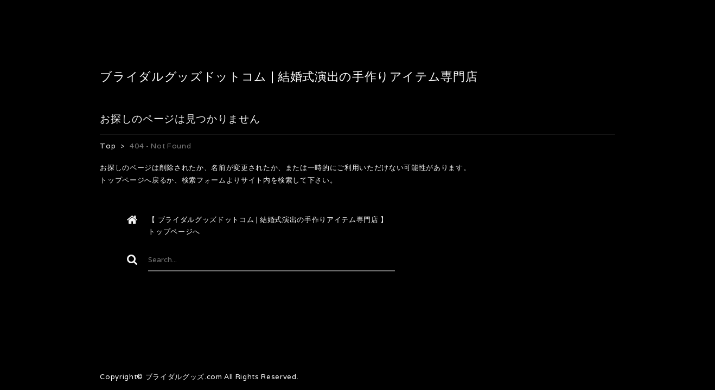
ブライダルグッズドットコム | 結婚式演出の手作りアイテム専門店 (288, 76)
